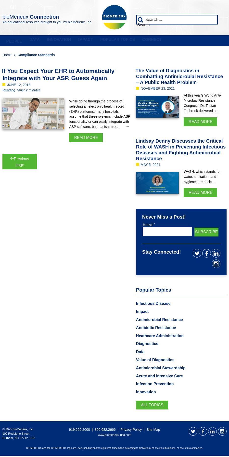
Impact (80, 41)
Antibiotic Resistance (156, 329)
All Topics (152, 406)
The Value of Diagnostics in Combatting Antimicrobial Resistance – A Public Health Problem (179, 77)
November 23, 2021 (158, 89)
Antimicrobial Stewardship (161, 369)
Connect (144, 41)
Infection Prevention (155, 385)
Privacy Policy (131, 431)
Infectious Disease (153, 305)
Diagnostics (147, 345)
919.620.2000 (79, 431)
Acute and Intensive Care (159, 377)
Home (7, 56)
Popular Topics (111, 41)
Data (32, 41)
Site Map (153, 431)
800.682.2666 (105, 431)
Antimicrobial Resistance (159, 321)
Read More (86, 138)
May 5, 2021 (150, 166)
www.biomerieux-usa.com (114, 436)
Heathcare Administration (160, 337)
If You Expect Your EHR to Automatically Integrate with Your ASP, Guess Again (58, 75)
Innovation (55, 41)
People (13, 41)
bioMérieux (46, 15)
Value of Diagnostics (155, 361)
